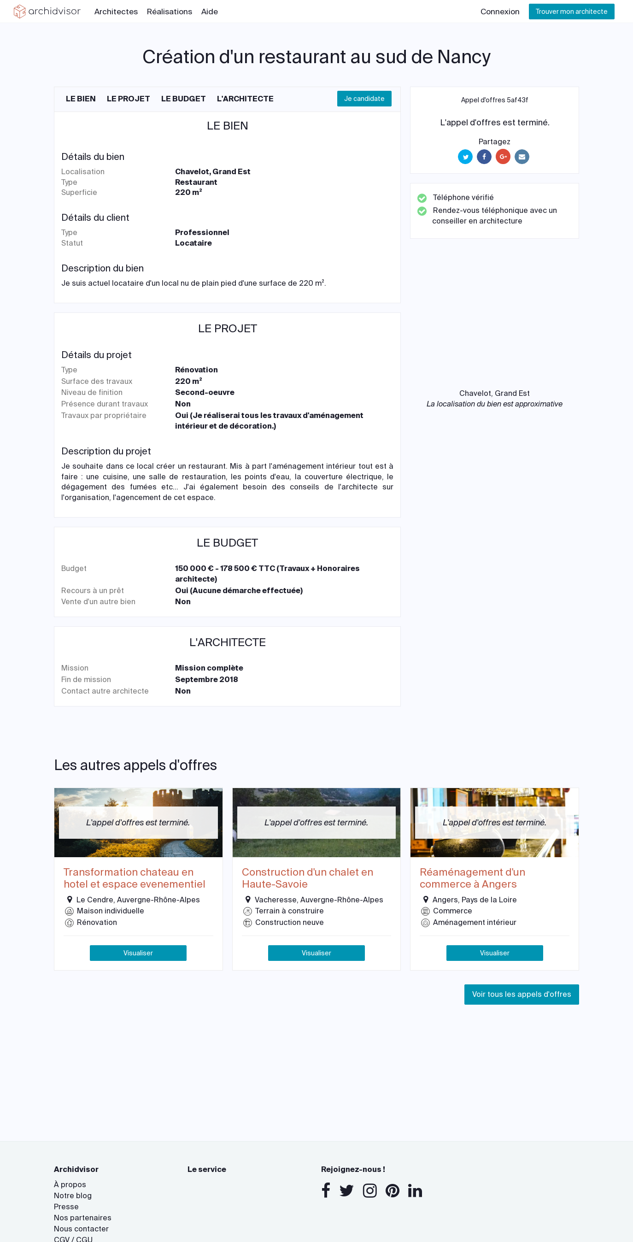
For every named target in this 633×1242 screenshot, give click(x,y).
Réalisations (169, 11)
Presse (66, 1207)
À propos (70, 1184)
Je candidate (364, 98)
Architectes (116, 11)
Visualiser (138, 953)
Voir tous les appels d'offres (521, 994)
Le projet (128, 99)
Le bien (81, 99)
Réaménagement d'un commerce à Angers (472, 878)
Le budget (183, 99)
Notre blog (73, 1196)
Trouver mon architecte (572, 11)
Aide (209, 11)
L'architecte (245, 99)
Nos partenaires (82, 1218)
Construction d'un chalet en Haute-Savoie (307, 878)
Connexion (500, 11)
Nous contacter (81, 1229)
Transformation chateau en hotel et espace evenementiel (134, 878)
